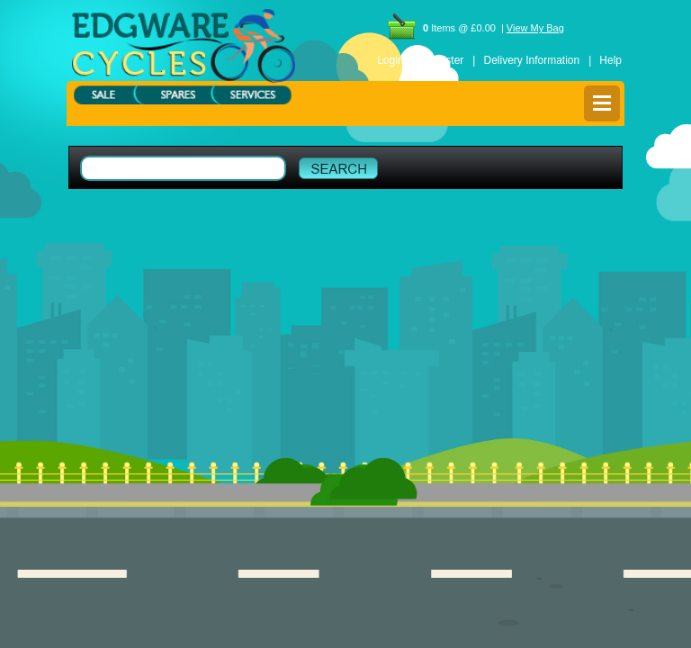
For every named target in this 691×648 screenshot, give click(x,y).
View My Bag (535, 27)
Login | (396, 60)
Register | (450, 60)
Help (610, 60)
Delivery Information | (537, 60)
